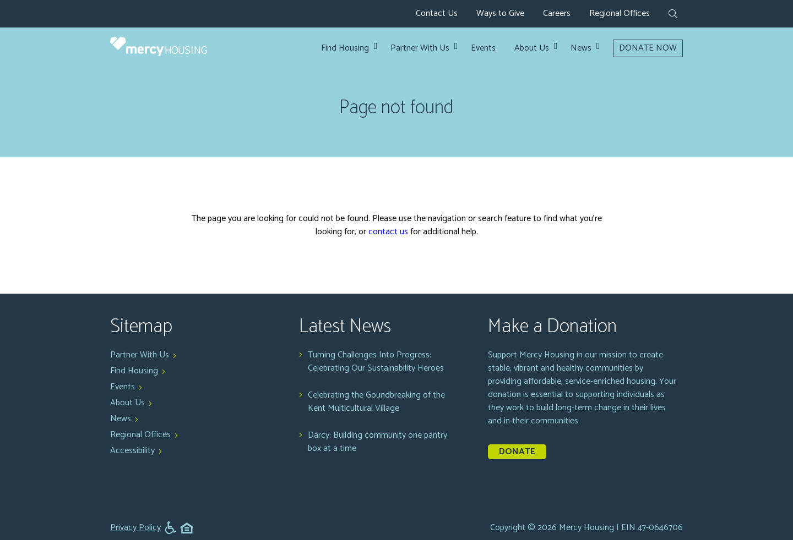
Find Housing (345, 48)
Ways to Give (500, 13)
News (581, 48)
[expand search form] (673, 14)
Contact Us (437, 13)
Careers (557, 13)
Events (483, 48)
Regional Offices (619, 13)
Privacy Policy (135, 528)
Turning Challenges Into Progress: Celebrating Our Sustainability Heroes (376, 362)
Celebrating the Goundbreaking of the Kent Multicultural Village (376, 402)
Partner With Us (419, 48)
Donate (517, 451)
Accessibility (132, 450)
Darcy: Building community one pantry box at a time (377, 442)
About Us (531, 48)
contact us (388, 231)
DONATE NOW (648, 48)
